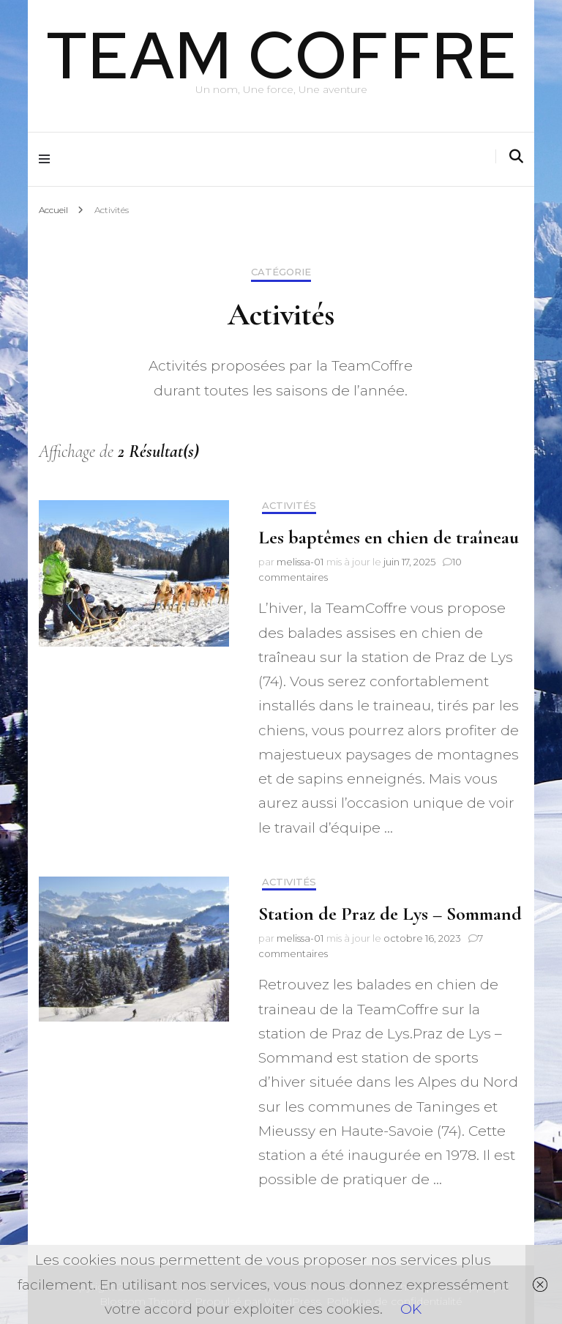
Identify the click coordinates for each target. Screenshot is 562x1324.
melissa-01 (300, 562)
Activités (289, 505)
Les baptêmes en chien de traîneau (388, 537)
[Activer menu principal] (48, 159)
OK (411, 1309)
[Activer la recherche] (516, 156)
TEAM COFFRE (281, 54)
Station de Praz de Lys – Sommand (390, 913)
